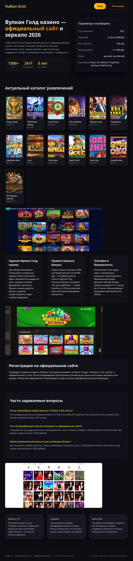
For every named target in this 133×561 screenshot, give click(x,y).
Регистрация (118, 6)
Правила (8, 556)
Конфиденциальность (42, 556)
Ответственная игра (23, 556)
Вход (100, 6)
